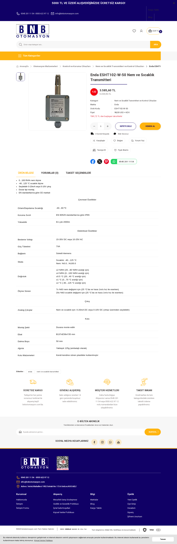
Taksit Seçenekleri (78, 172)
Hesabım (131, 508)
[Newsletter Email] (88, 431)
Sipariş (130, 513)
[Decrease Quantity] (94, 126)
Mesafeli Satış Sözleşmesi (65, 500)
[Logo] (34, 31)
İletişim (19, 504)
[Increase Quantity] (107, 126)
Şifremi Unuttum (134, 517)
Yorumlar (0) (49, 172)
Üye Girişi (131, 504)
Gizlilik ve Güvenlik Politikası (66, 504)
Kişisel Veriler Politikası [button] (43, 540)
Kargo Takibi (96, 508)
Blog (92, 504)
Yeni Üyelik (132, 500)
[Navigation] (88, 56)
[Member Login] (140, 31)
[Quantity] (101, 126)
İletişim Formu (22, 508)
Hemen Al (150, 126)
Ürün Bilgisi (26, 172)
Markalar (94, 500)
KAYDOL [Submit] (154, 431)
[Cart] (153, 31)
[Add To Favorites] (120, 140)
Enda (116, 104)
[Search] (88, 44)
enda (30, 371)
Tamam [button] (163, 539)
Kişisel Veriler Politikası (63, 513)
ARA (156, 44)
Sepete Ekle (125, 126)
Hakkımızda (21, 500)
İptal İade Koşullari (61, 508)
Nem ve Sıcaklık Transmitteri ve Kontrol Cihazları (136, 100)
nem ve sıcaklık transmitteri (48, 371)
